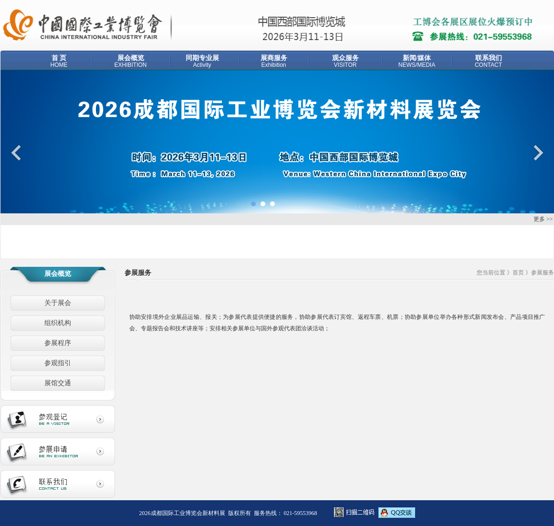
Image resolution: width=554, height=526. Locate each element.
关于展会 (57, 302)
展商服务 (274, 61)
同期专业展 (202, 61)
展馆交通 (57, 383)
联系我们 (488, 61)
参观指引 (57, 363)
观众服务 (345, 61)
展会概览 (131, 61)
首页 (518, 272)
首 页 (59, 61)
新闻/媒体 (417, 61)
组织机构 (57, 322)
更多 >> (543, 219)
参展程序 (57, 343)
